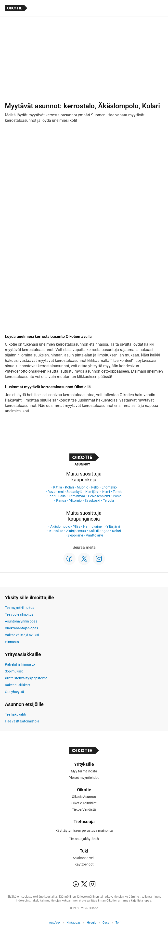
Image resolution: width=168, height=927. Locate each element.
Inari (52, 496)
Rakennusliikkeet (17, 685)
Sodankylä (74, 492)
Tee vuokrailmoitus (19, 614)
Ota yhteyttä (14, 692)
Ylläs (76, 526)
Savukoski (92, 500)
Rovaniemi (56, 492)
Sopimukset (14, 671)
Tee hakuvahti (15, 714)
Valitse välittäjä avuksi (22, 635)
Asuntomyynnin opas (21, 621)
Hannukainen (93, 526)
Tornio (117, 492)
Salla (62, 496)
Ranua (61, 500)
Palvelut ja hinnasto (20, 664)
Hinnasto (12, 642)
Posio (117, 496)
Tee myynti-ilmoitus (19, 608)
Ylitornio (75, 500)
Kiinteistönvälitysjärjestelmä (26, 678)
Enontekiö (109, 487)
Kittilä (57, 487)
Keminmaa (77, 496)
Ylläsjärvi (113, 526)
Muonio (82, 487)
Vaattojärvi (94, 535)
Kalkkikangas (99, 531)
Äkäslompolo (60, 526)
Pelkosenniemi (99, 496)
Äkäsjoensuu (76, 531)
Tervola (108, 500)
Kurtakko (56, 531)
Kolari (69, 487)
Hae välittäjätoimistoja (22, 721)
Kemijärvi (92, 492)
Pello (95, 487)
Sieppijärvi (75, 535)
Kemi (106, 492)
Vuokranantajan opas (21, 628)
